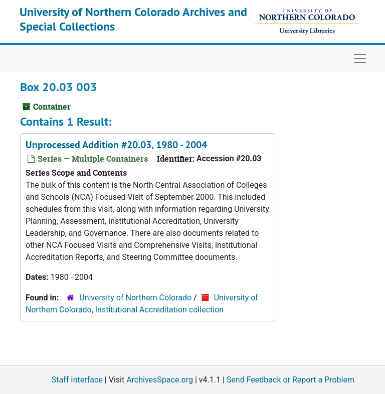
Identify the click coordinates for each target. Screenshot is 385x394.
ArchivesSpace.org (159, 379)
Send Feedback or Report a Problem (290, 379)
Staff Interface (77, 379)
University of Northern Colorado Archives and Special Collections (133, 19)
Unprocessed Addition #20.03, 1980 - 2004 (116, 144)
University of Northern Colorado (135, 297)
